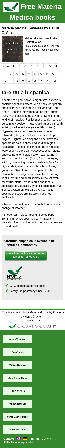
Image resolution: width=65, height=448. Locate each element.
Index (6, 66)
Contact (8, 438)
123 (53, 80)
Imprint (34, 438)
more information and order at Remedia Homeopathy (25, 255)
